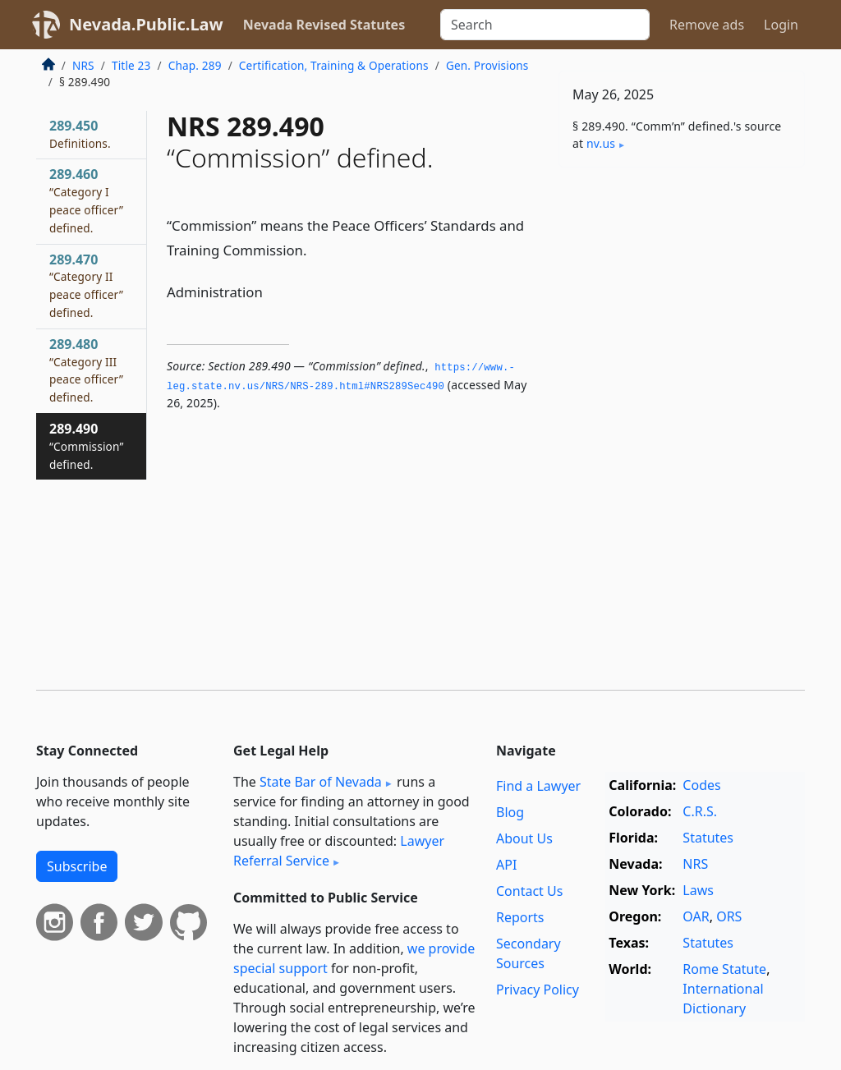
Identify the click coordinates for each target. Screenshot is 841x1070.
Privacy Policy (537, 989)
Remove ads (706, 25)
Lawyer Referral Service (338, 851)
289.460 (86, 200)
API (506, 865)
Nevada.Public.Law (146, 24)
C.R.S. (699, 811)
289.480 (86, 370)
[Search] (545, 24)
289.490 (86, 446)
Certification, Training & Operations (334, 65)
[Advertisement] (681, 293)
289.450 (80, 134)
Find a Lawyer (538, 786)
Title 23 (131, 65)
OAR (695, 916)
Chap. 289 (195, 65)
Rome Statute (724, 969)
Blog (510, 812)
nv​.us (600, 143)
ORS (729, 916)
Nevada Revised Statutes (324, 25)
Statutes (707, 838)
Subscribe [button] (77, 866)
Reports (520, 917)
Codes (701, 785)
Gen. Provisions (487, 65)
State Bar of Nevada (321, 782)
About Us (524, 838)
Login (781, 25)
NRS (83, 65)
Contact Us (529, 891)
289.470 (86, 285)
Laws (698, 890)
